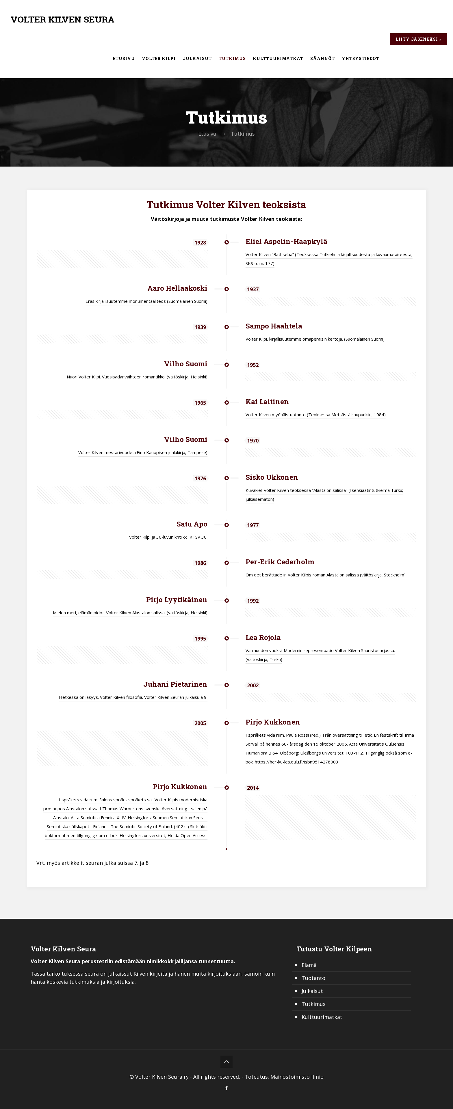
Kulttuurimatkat (322, 1016)
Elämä (309, 964)
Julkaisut (312, 990)
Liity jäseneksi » (418, 39)
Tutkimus (314, 1003)
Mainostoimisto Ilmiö (297, 1076)
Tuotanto (313, 977)
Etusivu (207, 133)
